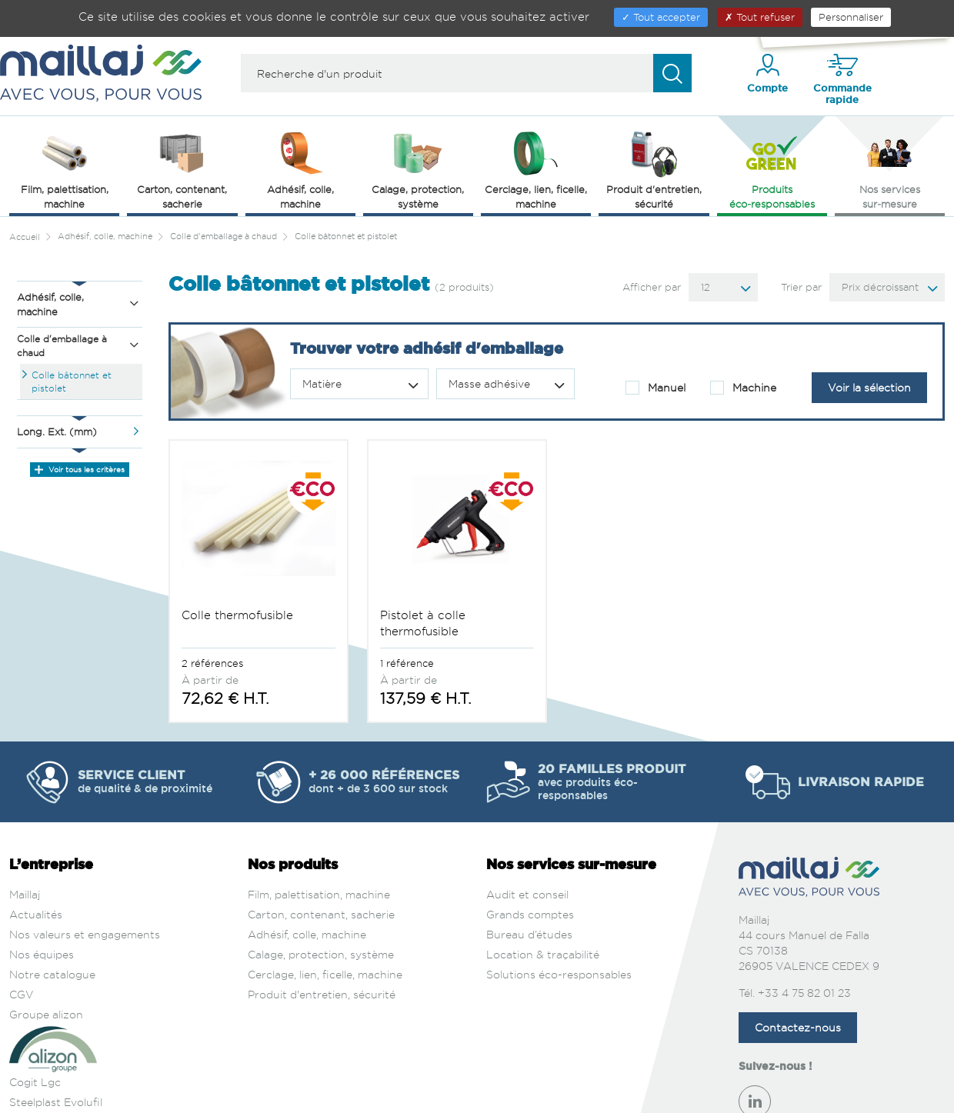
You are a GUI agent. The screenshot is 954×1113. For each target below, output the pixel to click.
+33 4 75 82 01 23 (804, 936)
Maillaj (24, 838)
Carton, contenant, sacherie (321, 858)
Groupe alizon (46, 958)
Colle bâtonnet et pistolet (72, 381)
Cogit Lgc (35, 1025)
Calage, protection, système (321, 898)
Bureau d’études (529, 878)
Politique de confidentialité (523, 1095)
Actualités (35, 858)
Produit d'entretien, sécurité (321, 938)
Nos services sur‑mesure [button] (889, 169)
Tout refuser (760, 17)
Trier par (801, 287)
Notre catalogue (52, 918)
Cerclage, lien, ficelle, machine (325, 918)
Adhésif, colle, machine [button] (300, 169)
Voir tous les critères (80, 469)
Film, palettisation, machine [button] (64, 169)
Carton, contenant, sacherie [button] (182, 169)
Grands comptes (530, 858)
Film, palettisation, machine (319, 838)
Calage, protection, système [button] (418, 169)
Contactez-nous (798, 971)
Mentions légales (409, 1095)
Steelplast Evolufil (55, 1045)
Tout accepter (661, 17)
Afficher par (651, 287)
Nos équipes (41, 898)
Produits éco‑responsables (772, 169)
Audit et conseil (527, 838)
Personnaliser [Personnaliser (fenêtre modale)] (851, 17)
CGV (21, 938)
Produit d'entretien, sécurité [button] (654, 169)
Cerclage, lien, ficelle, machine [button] (536, 169)
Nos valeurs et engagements (84, 878)
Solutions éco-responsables (559, 918)
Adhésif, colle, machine (307, 878)
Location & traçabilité (542, 898)
